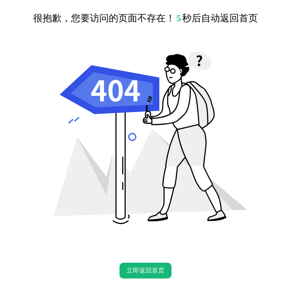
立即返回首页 (145, 270)
